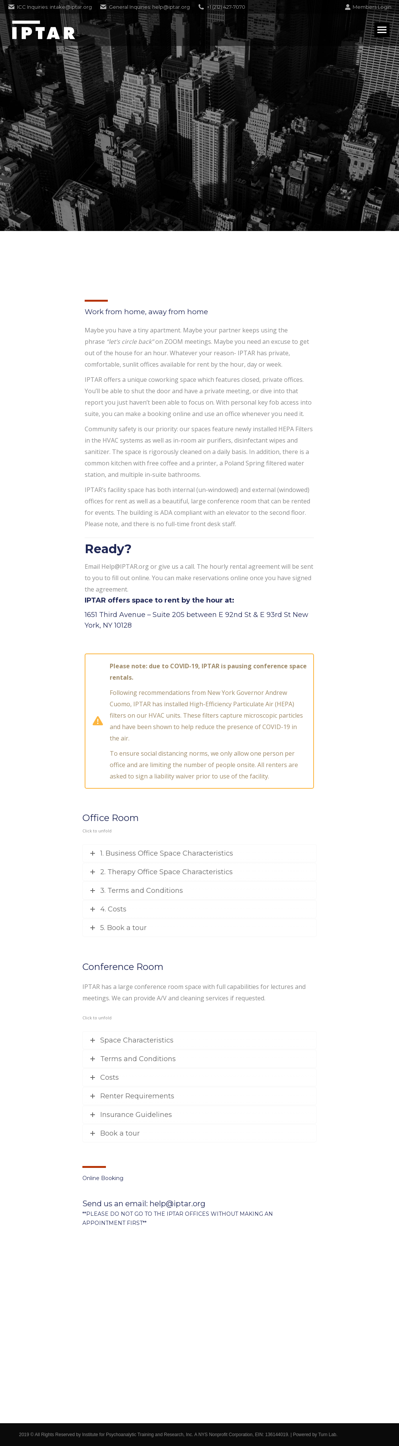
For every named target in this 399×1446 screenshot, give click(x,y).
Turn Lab (327, 1434)
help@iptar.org (177, 1203)
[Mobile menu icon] (382, 29)
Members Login (368, 7)
